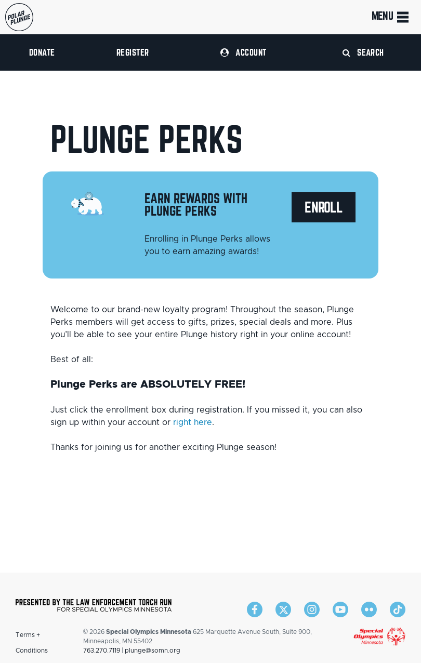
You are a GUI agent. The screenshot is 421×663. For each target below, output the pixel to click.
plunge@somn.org (152, 650)
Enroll (324, 207)
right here (192, 422)
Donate (42, 52)
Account (243, 52)
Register (132, 52)
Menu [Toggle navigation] (391, 17)
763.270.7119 (101, 650)
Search (363, 52)
